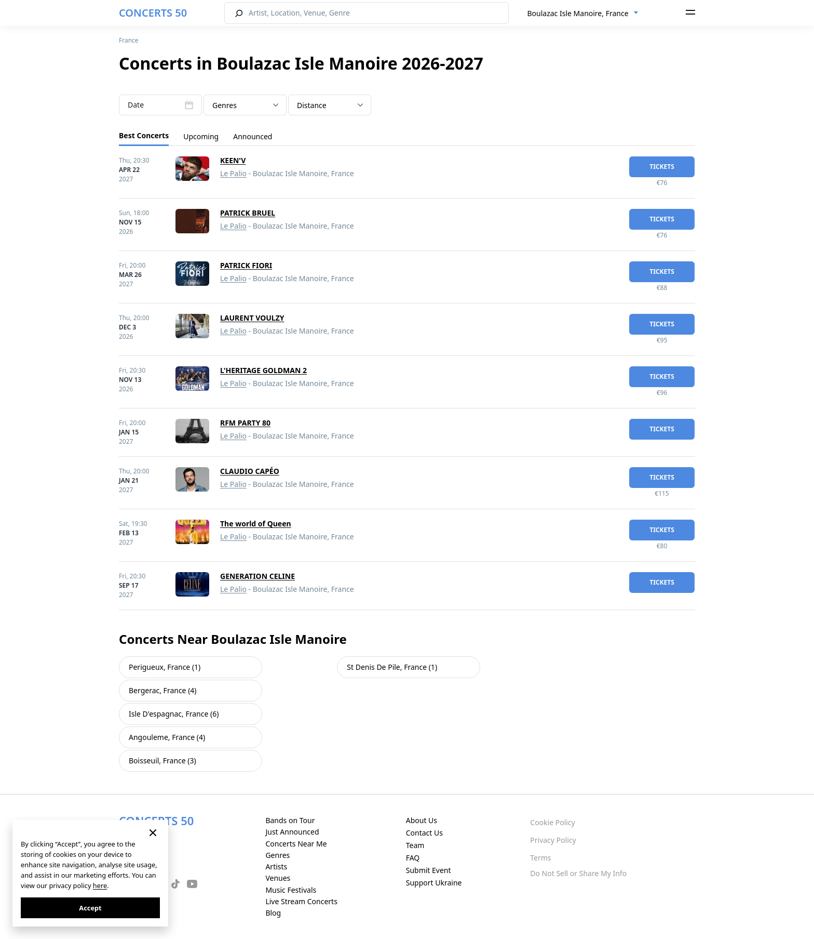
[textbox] (245, 105)
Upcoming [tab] (201, 136)
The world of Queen (255, 523)
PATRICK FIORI (246, 265)
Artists (276, 866)
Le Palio (233, 173)
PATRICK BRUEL (247, 213)
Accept (90, 907)
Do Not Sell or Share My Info (578, 873)
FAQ (413, 858)
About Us (421, 820)
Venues (277, 878)
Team (415, 845)
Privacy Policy (553, 840)
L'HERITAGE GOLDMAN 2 (263, 370)
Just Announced (292, 832)
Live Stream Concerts (301, 901)
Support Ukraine (434, 883)
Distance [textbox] (312, 105)
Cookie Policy (552, 822)
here (100, 885)
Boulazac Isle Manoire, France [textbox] (578, 13)
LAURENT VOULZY (252, 318)
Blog (273, 913)
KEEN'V (233, 160)
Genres (277, 855)
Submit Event (428, 870)
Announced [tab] (252, 136)
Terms (540, 858)
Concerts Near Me (296, 844)
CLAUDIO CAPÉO (249, 471)
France (129, 40)
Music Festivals (290, 890)
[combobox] (583, 13)
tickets (661, 166)
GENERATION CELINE (257, 576)
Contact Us (424, 833)
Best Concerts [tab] (144, 135)
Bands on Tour (290, 820)
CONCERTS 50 (153, 13)
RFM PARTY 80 (245, 423)
